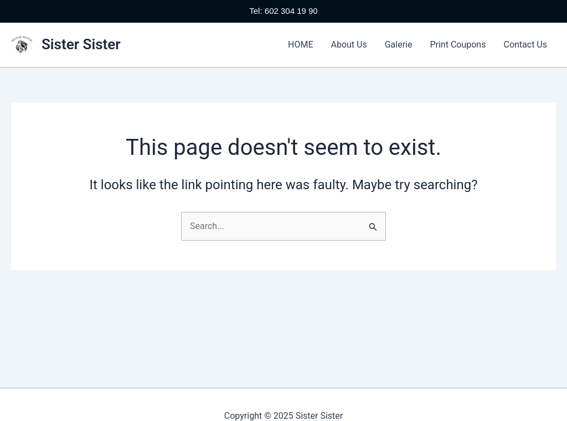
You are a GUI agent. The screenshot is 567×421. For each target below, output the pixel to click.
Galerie (399, 44)
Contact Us (525, 44)
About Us (349, 44)
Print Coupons (458, 44)
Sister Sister (81, 44)
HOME (300, 44)
